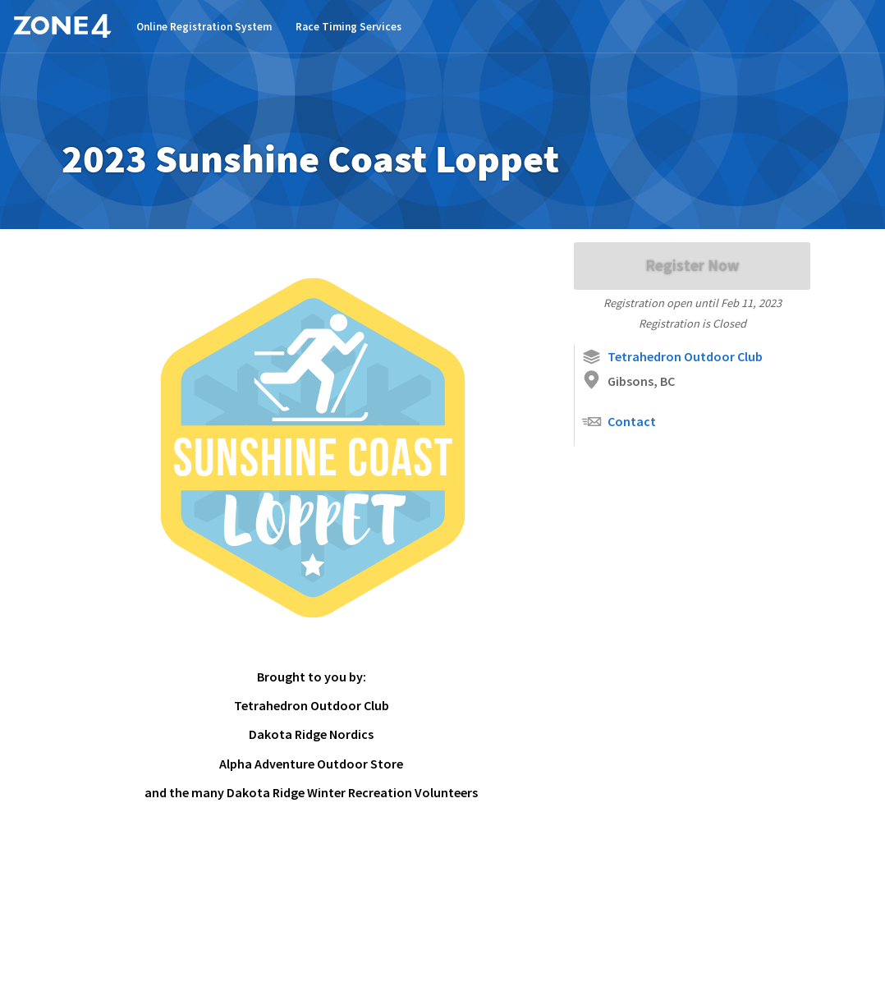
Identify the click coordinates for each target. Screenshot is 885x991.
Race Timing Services (348, 27)
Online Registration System (204, 27)
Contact (618, 421)
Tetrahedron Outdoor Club (672, 356)
